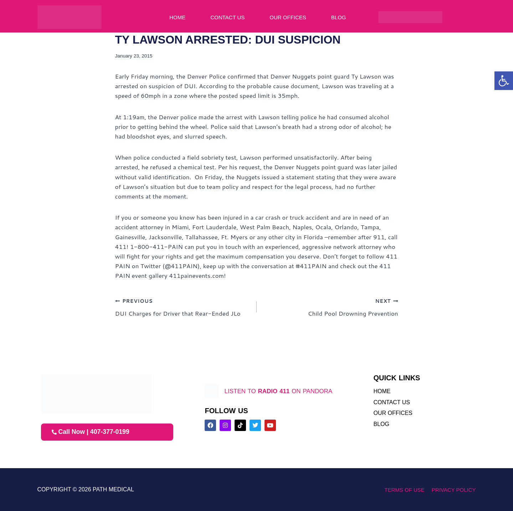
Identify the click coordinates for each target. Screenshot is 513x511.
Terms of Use (404, 490)
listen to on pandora (278, 390)
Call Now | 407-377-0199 (91, 432)
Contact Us (227, 17)
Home (177, 17)
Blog (338, 17)
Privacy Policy (454, 490)
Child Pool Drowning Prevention (330, 306)
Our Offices (288, 17)
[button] (503, 80)
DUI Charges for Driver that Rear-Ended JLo (183, 306)
